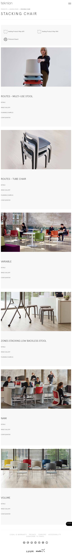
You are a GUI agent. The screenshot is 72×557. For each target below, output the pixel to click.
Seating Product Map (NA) (50, 31)
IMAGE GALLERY (5, 107)
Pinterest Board (13, 39)
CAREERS (42, 534)
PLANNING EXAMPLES (7, 112)
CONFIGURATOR (5, 117)
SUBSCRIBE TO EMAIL (35, 536)
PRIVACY (32, 534)
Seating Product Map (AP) (16, 31)
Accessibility (54, 534)
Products (4, 9)
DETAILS (3, 102)
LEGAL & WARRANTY (18, 534)
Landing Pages (13, 9)
